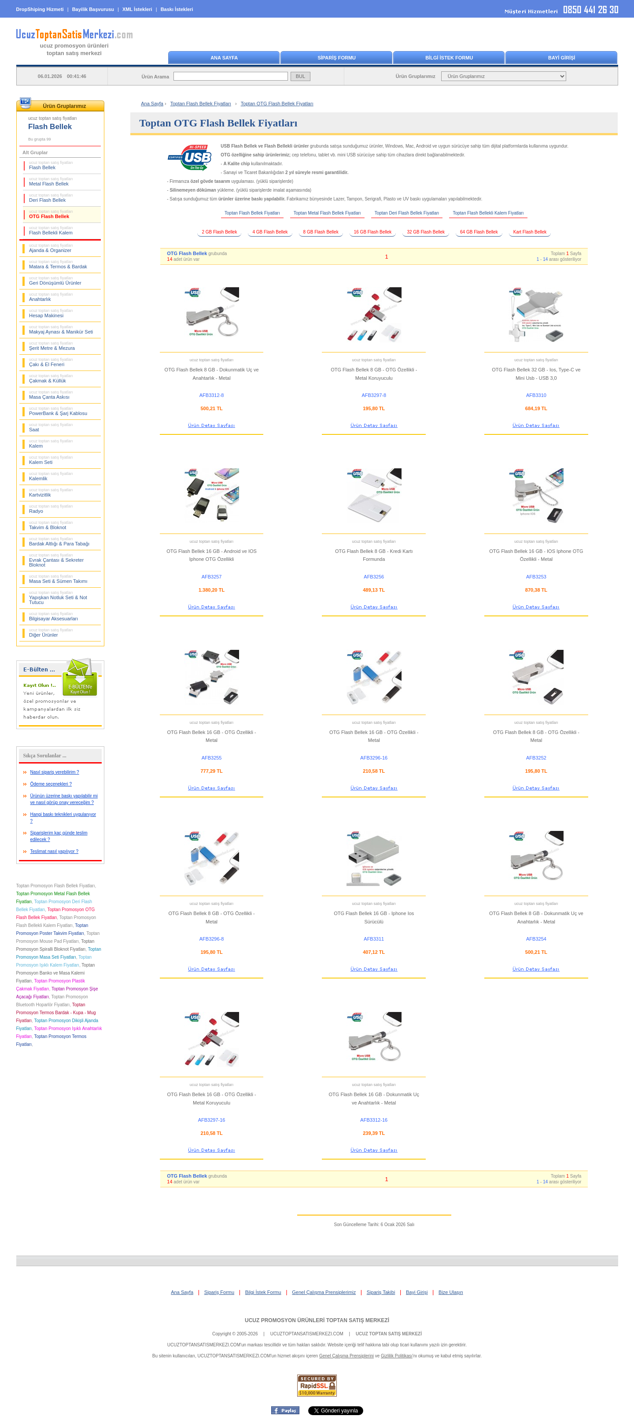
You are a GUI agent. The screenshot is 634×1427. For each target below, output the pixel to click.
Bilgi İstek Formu (263, 1292)
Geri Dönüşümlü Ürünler (55, 280)
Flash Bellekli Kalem (51, 230)
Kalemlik (51, 476)
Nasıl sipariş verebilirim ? (54, 772)
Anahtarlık (51, 297)
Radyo (51, 509)
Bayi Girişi (417, 1292)
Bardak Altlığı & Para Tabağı (59, 541)
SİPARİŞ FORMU (336, 57)
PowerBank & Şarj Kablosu (58, 411)
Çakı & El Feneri (51, 362)
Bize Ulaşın (451, 1292)
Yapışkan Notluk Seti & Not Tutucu (58, 597)
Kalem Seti (51, 460)
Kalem (51, 443)
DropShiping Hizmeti (40, 9)
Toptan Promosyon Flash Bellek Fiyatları (55, 885)
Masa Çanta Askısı (51, 395)
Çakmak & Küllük (51, 378)
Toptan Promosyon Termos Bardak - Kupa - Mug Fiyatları (56, 1012)
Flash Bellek (51, 165)
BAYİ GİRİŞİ (561, 57)
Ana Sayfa (152, 103)
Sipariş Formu (219, 1292)
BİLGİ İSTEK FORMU (449, 57)
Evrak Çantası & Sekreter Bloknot (56, 560)
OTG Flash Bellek (51, 214)
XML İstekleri (137, 9)
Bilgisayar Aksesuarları (53, 616)
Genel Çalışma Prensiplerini (346, 1355)
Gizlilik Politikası (397, 1355)
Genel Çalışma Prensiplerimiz (324, 1292)
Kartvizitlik (51, 492)
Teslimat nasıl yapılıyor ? (54, 851)
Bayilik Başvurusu (93, 9)
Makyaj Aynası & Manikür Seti (61, 329)
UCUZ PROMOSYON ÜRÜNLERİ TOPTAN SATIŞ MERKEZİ (317, 1320)
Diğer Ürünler (51, 633)
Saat (51, 427)
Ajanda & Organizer (51, 248)
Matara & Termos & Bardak (58, 264)
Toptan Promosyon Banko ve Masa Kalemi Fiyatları (55, 973)
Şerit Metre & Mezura (52, 346)
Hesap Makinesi (51, 313)
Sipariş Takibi (381, 1292)
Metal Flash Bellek (51, 181)
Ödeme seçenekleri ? (51, 784)
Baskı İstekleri (177, 9)
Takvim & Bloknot (51, 525)
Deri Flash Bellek (51, 198)
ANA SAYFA (224, 57)
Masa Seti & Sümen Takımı (58, 579)
